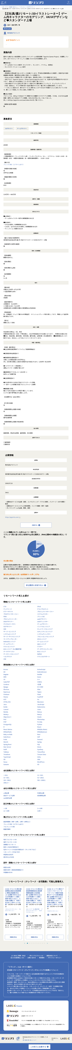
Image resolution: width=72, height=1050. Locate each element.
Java (5, 704)
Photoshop (41, 719)
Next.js (39, 712)
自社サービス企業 (9, 795)
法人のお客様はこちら (17, 958)
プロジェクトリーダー (10, 619)
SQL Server (7, 747)
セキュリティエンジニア (44, 631)
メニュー (68, 2)
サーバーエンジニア (9, 631)
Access (5, 669)
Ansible (39, 674)
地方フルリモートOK (10, 839)
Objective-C (7, 717)
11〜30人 (40, 775)
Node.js (6, 714)
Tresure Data (41, 754)
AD (4, 672)
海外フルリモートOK (10, 842)
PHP (4, 722)
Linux (39, 709)
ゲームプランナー (8, 644)
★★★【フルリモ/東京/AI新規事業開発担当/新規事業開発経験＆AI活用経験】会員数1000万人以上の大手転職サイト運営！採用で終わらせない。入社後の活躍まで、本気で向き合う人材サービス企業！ (34, 896)
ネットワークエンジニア (45, 629)
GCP (4, 699)
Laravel (5, 709)
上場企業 (6, 793)
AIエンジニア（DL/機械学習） (12, 649)
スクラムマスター (42, 614)
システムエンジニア (9, 634)
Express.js (6, 692)
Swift (5, 749)
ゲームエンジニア (42, 641)
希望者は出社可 (8, 854)
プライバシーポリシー (55, 958)
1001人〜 (6, 783)
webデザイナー (42, 619)
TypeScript (7, 757)
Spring (39, 742)
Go (38, 699)
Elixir (38, 689)
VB (4, 759)
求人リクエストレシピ (36, 956)
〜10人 (5, 775)
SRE (4, 629)
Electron (6, 689)
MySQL (5, 712)
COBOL (39, 682)
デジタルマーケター (9, 624)
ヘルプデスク (7, 656)
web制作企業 (7, 798)
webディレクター (42, 621)
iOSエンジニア (41, 639)
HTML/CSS (7, 702)
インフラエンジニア (43, 626)
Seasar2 (40, 739)
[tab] (27, 943)
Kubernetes (41, 707)
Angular (5, 674)
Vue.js (5, 762)
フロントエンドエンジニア (45, 636)
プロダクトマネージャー (11, 614)
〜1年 (5, 808)
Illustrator (40, 702)
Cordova (6, 684)
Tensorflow (41, 752)
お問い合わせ (31, 958)
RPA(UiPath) (7, 732)
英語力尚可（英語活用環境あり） (13, 870)
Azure (39, 677)
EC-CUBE (40, 687)
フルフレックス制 (9, 827)
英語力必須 (6, 867)
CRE (4, 659)
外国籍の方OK (7, 872)
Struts (39, 747)
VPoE (39, 606)
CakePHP (6, 682)
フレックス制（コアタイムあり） (13, 164)
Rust (38, 734)
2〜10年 (39, 808)
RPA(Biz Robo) (42, 729)
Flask (39, 694)
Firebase (6, 694)
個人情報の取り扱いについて (29, 1040)
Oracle (39, 717)
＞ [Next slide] (47, 943)
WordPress (41, 762)
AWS (4, 677)
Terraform (6, 754)
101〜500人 (7, 780)
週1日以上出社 (7, 28)
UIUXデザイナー (8, 621)
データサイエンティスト (44, 649)
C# (4, 679)
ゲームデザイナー (22, 128)
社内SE (39, 654)
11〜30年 (6, 811)
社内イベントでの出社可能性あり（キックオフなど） (20, 849)
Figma (39, 692)
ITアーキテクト (8, 611)
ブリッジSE (41, 616)
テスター (40, 646)
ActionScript (41, 669)
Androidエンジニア (9, 641)
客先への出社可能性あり (11, 847)
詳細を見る (13, 937)
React (39, 727)
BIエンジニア (41, 651)
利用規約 (42, 958)
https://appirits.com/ (12, 517)
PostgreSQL (7, 724)
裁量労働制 (6, 829)
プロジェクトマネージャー (45, 611)
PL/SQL (39, 722)
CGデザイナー (9, 128)
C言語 (39, 684)
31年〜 (39, 811)
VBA (38, 759)
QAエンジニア (41, 644)
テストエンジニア (9, 646)
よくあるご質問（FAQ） (18, 956)
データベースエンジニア (11, 654)
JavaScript (40, 704)
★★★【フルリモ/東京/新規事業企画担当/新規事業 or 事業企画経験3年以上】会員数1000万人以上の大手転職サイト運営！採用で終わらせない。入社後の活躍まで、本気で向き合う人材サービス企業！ (13, 896)
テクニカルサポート (43, 656)
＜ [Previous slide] (24, 943)
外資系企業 (40, 793)
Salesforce (6, 737)
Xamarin (6, 764)
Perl (4, 719)
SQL (38, 744)
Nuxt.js (39, 714)
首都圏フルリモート (9, 844)
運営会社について (52, 956)
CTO (4, 606)
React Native (7, 729)
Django (5, 687)
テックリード (7, 609)
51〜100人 (40, 778)
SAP (38, 737)
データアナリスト (9, 651)
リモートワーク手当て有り (11, 852)
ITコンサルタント (42, 609)
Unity (39, 757)
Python (39, 724)
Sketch (5, 742)
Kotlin (5, 707)
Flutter (5, 697)
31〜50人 (6, 778)
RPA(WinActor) (42, 732)
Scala (5, 739)
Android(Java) (41, 672)
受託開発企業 (41, 795)
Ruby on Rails (7, 734)
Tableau (6, 752)
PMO (5, 616)
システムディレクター (44, 634)
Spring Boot (7, 744)
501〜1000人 (41, 780)
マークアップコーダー (10, 639)
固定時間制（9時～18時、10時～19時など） (17, 822)
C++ (38, 679)
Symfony (40, 749)
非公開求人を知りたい (36, 585)
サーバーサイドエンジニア (11, 636)
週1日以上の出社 (8, 857)
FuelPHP (40, 697)
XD (38, 764)
